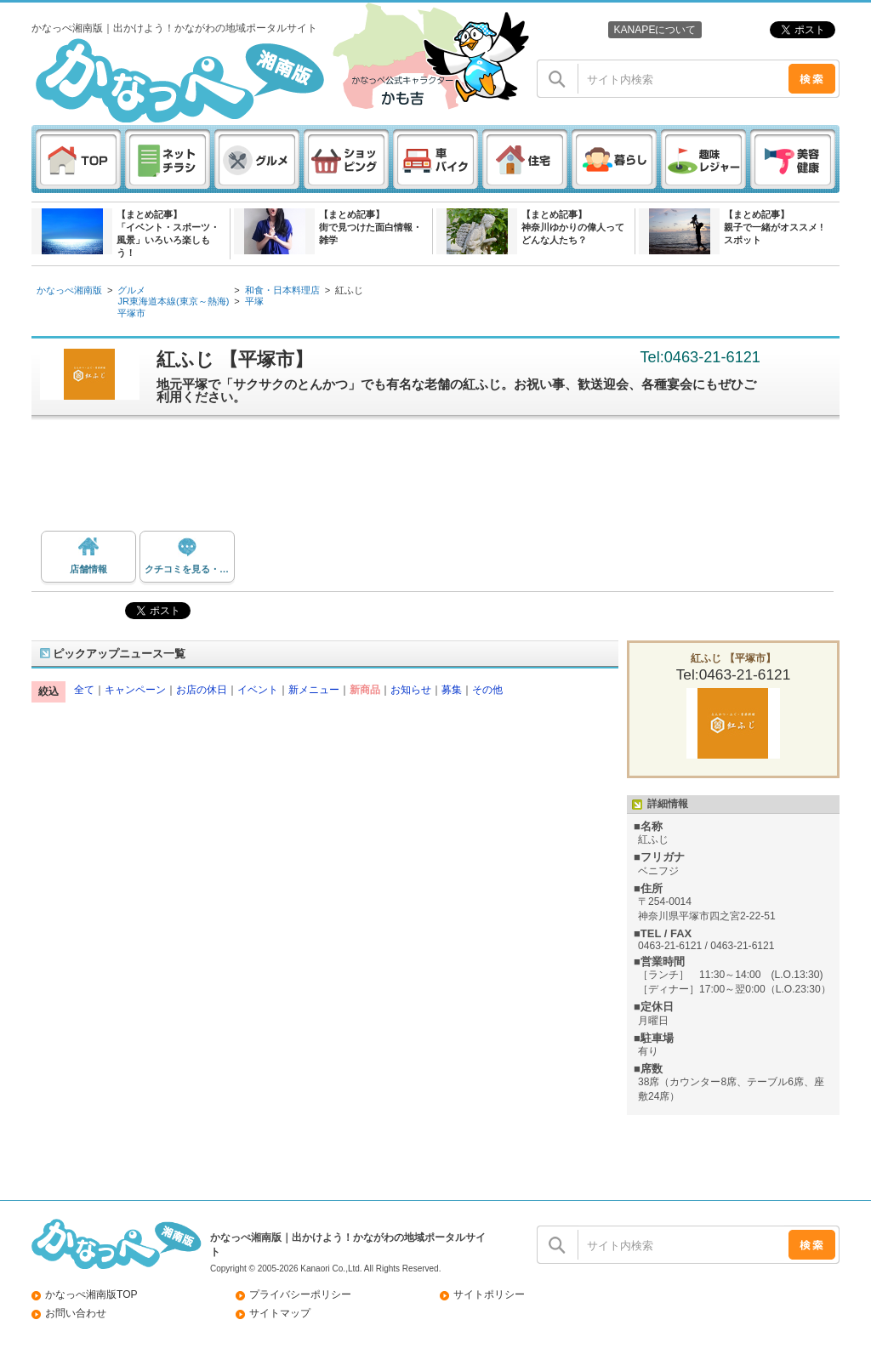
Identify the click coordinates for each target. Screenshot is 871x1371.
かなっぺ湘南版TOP (91, 1294)
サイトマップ (279, 1313)
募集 (451, 690)
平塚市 (131, 313)
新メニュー (313, 690)
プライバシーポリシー (300, 1294)
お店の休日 (201, 690)
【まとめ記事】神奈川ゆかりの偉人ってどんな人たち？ (572, 227)
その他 (487, 690)
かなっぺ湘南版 (69, 290)
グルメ (131, 290)
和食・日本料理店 (282, 290)
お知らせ (410, 690)
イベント (257, 690)
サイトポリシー (489, 1294)
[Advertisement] (444, 479)
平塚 (254, 301)
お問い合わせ (75, 1313)
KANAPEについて (654, 30)
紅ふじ (349, 290)
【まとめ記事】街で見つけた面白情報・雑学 (370, 227)
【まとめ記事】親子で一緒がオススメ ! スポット (773, 227)
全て (84, 690)
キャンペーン (135, 690)
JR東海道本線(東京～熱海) (173, 301)
